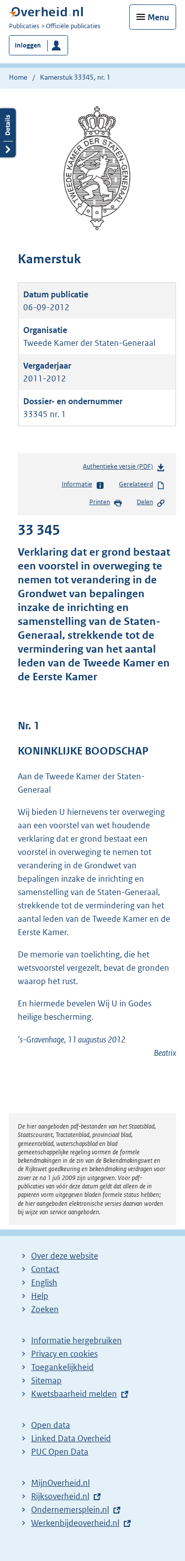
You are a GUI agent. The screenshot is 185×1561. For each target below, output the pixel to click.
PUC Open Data (59, 1451)
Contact (45, 1269)
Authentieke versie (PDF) (124, 468)
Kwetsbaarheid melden (74, 1393)
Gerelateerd (142, 485)
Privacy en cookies (64, 1353)
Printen (105, 503)
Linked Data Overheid (71, 1438)
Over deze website (64, 1255)
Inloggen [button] (28, 45)
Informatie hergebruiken (76, 1340)
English (44, 1282)
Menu (158, 17)
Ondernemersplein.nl (70, 1509)
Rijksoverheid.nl (60, 1496)
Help (39, 1295)
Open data (50, 1424)
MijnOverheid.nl (60, 1482)
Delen (151, 503)
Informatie (83, 485)
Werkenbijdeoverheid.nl (75, 1522)
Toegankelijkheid (62, 1367)
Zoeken (45, 1309)
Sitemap (46, 1380)
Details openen (8, 132)
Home (18, 77)
